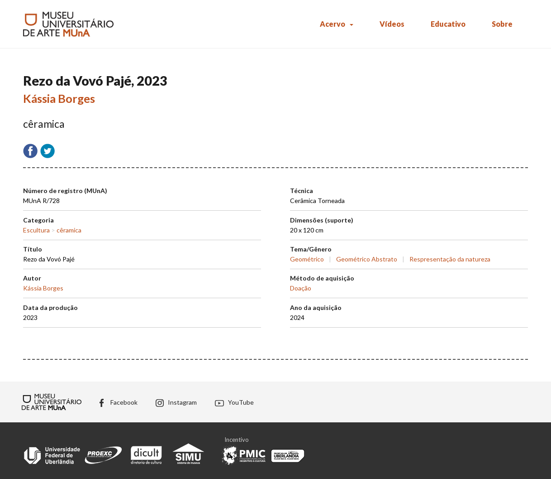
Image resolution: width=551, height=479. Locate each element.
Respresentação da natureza (449, 259)
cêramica (69, 230)
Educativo (448, 23)
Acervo (332, 23)
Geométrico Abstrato (366, 259)
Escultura (36, 230)
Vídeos (392, 23)
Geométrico (307, 259)
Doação (300, 288)
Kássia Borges (59, 98)
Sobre (502, 23)
